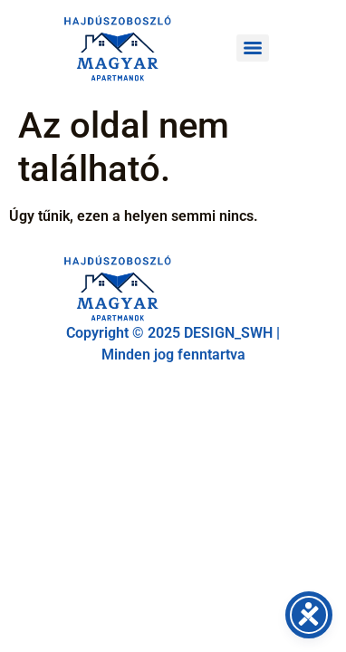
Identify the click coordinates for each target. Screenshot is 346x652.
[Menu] (252, 48)
